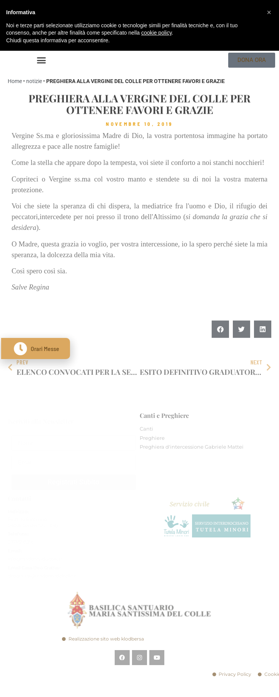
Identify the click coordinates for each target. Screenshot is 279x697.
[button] (41, 60)
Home (15, 81)
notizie (34, 81)
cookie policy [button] (156, 33)
